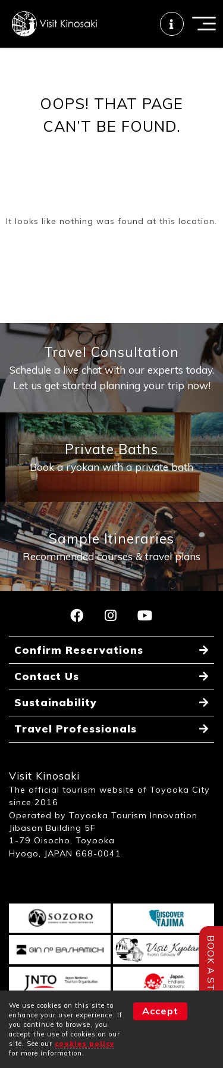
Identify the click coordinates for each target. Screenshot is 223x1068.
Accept (160, 1011)
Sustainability (55, 702)
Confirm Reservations (78, 650)
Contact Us (46, 676)
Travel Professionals (75, 728)
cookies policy (84, 1043)
